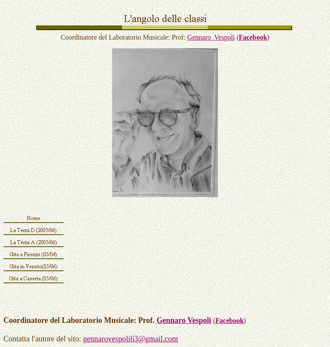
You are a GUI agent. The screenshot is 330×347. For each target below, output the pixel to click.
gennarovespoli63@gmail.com (130, 339)
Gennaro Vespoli (211, 37)
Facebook (253, 37)
